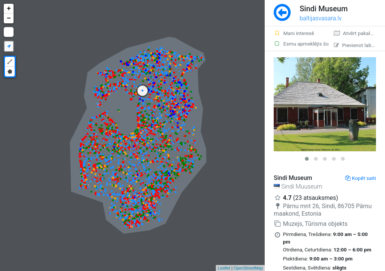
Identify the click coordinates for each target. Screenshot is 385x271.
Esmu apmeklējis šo (299, 44)
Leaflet (224, 268)
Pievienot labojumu (359, 45)
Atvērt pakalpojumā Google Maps (359, 33)
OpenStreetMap (248, 268)
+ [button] (9, 8)
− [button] (9, 18)
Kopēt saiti (360, 178)
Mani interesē (294, 33)
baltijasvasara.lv (321, 18)
